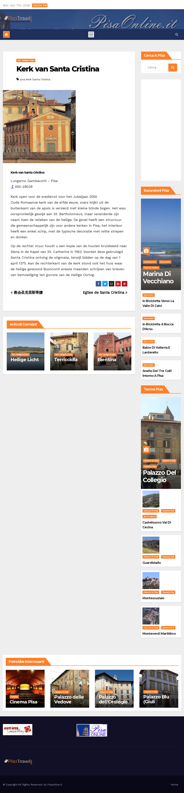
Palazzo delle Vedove (69, 699)
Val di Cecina (150, 516)
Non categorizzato (25, 60)
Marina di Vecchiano (158, 277)
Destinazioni (150, 262)
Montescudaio (153, 598)
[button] (176, 34)
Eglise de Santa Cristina (105, 292)
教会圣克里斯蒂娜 (26, 292)
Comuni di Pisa (151, 461)
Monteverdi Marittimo (159, 633)
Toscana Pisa (150, 466)
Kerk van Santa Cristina (57, 68)
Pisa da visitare (151, 268)
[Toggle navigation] (91, 34)
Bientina (106, 359)
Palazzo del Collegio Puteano (159, 480)
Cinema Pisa (23, 702)
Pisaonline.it (54, 784)
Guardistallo (151, 563)
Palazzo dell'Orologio (113, 699)
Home (174, 784)
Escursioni (165, 262)
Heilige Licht (24, 359)
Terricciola (65, 359)
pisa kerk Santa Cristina (35, 79)
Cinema (14, 697)
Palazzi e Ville (169, 461)
